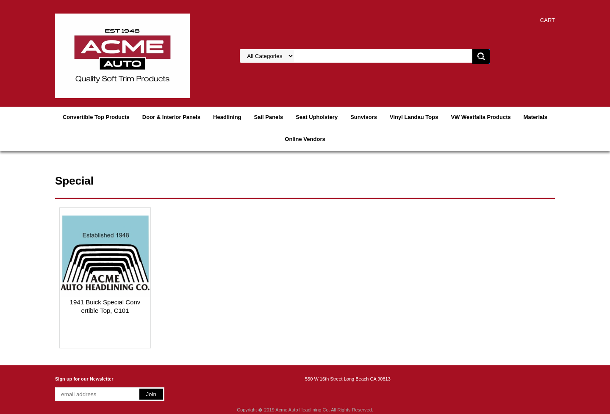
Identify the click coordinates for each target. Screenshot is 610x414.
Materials (535, 117)
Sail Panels (268, 117)
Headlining (227, 117)
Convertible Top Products (96, 117)
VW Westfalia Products (480, 117)
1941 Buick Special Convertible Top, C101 (105, 306)
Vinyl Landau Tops (414, 117)
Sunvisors (363, 117)
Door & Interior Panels (171, 117)
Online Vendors (305, 139)
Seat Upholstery (317, 117)
